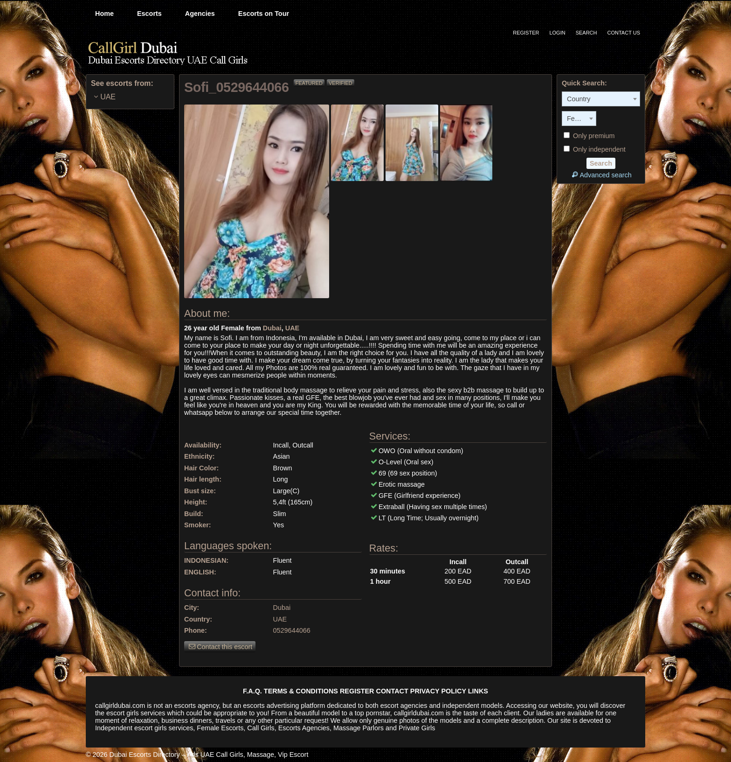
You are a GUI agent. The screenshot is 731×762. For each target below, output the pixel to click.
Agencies (200, 13)
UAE (292, 328)
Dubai (272, 328)
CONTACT (392, 691)
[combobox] (601, 98)
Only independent (595, 149)
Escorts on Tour (263, 13)
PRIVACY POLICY (438, 691)
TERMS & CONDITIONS (301, 691)
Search (586, 32)
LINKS (478, 691)
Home (104, 13)
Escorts (149, 13)
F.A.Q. (252, 691)
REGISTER (357, 691)
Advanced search (600, 175)
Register (526, 32)
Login (557, 32)
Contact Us (624, 32)
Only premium (589, 136)
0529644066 (291, 630)
